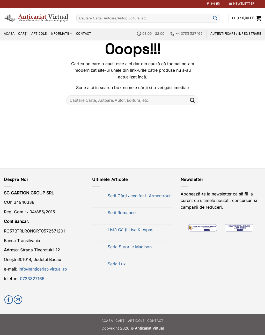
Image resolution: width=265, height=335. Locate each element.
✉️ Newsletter (241, 3)
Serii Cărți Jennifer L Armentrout (139, 195)
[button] (246, 18)
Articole (39, 33)
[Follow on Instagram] (213, 4)
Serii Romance (122, 212)
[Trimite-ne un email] (217, 4)
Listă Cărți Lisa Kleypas (130, 229)
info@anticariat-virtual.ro (43, 269)
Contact (83, 33)
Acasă (9, 33)
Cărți (22, 33)
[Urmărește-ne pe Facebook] (207, 4)
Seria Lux (117, 263)
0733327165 (32, 278)
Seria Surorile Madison (130, 246)
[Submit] (215, 18)
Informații (61, 33)
